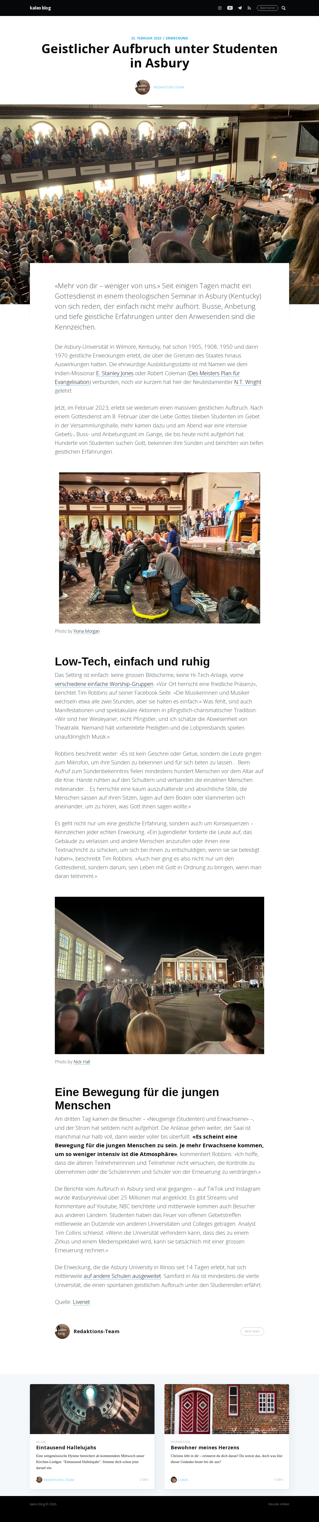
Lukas (183, 1477)
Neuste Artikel (278, 1504)
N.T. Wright (247, 381)
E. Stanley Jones (115, 373)
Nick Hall (82, 1062)
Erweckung (177, 38)
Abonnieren (267, 8)
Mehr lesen (252, 1331)
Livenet (81, 1301)
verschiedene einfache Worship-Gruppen (104, 683)
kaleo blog (40, 8)
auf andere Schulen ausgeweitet (122, 1275)
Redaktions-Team (169, 87)
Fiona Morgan (87, 631)
